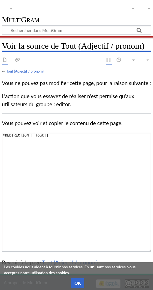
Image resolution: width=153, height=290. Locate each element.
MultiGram (21, 20)
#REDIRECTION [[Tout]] (76, 192)
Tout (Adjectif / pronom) (24, 71)
